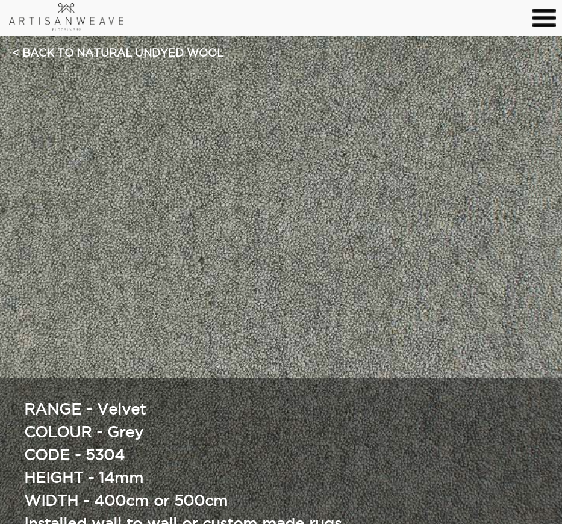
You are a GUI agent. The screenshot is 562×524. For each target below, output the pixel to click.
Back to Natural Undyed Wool (122, 53)
